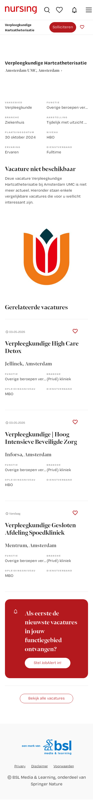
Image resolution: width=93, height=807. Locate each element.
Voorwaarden (64, 766)
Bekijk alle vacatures (46, 698)
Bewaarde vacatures (60, 10)
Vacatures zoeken (47, 10)
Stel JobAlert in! (48, 662)
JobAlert (74, 10)
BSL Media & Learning (34, 777)
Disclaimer (39, 766)
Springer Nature (46, 783)
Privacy (20, 766)
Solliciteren (63, 27)
